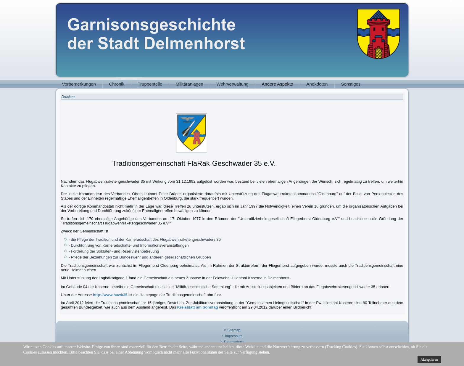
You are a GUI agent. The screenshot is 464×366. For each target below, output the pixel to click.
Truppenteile (150, 83)
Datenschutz (234, 342)
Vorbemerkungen (79, 83)
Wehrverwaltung (233, 83)
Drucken (68, 97)
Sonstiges (351, 83)
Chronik (117, 83)
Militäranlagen (189, 83)
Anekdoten (317, 83)
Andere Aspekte (277, 83)
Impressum (233, 336)
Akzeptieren (429, 359)
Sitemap (233, 330)
